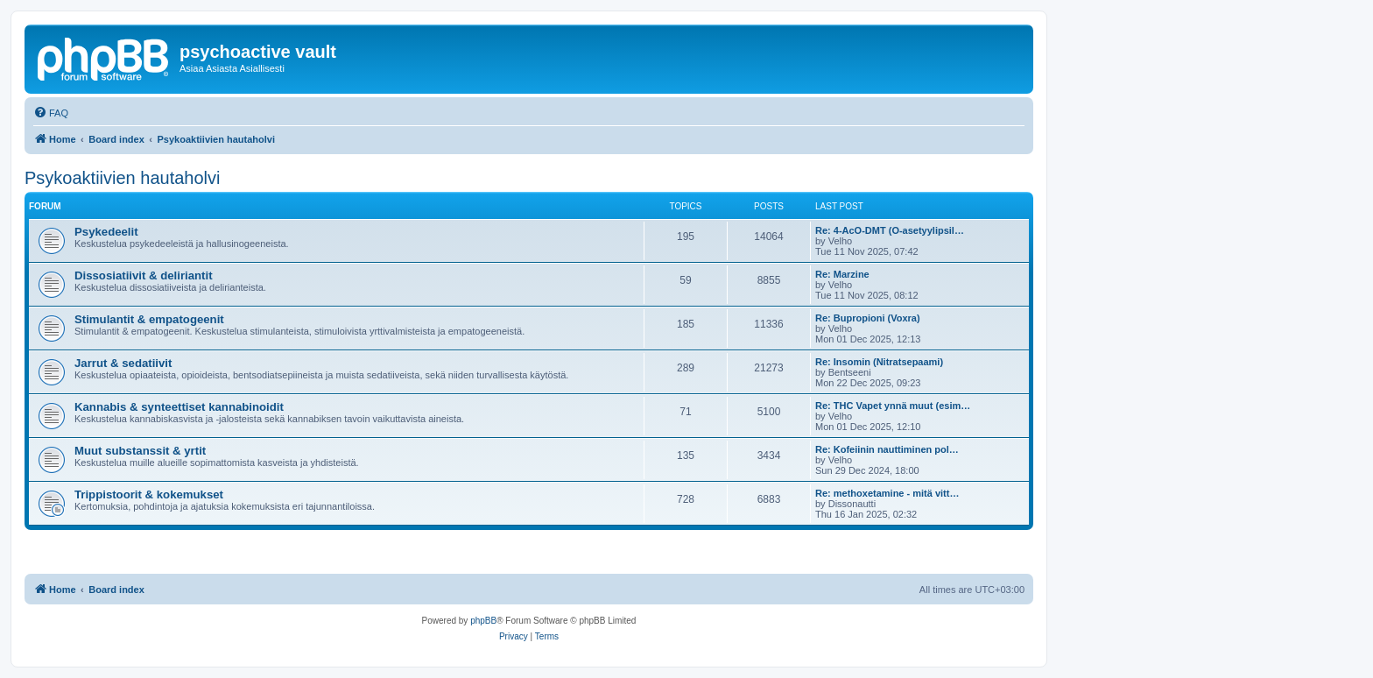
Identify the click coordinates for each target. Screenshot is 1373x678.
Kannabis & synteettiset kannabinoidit (179, 406)
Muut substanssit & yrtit (140, 450)
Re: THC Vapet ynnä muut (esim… (892, 405)
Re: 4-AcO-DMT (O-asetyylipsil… (889, 230)
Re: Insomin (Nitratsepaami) (879, 362)
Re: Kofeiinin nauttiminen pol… (887, 449)
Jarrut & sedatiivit (123, 363)
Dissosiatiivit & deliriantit (143, 275)
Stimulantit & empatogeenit (149, 319)
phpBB (483, 620)
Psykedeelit (106, 231)
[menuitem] (50, 113)
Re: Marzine (842, 274)
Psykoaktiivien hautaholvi (122, 177)
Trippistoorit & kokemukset (148, 494)
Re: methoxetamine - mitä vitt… (887, 493)
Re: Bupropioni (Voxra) (867, 318)
